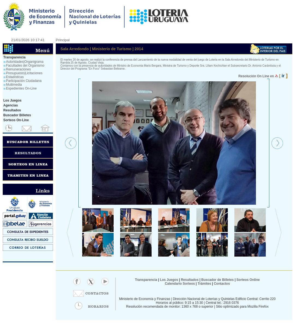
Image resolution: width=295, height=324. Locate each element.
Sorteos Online (248, 280)
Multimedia (14, 85)
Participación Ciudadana (24, 81)
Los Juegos (169, 280)
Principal (63, 40)
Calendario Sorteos (180, 284)
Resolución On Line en (256, 76)
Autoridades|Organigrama (24, 62)
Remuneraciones (18, 69)
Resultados (190, 280)
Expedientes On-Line (21, 88)
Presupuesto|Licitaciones (24, 73)
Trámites (204, 284)
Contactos (221, 284)
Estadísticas (15, 77)
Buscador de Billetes (217, 280)
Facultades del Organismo (25, 65)
